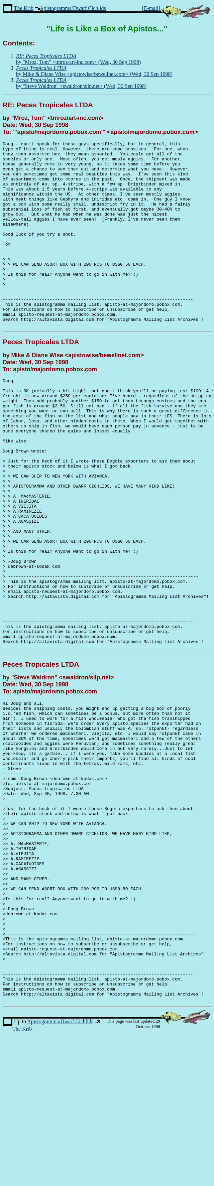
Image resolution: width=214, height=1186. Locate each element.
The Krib (23, 8)
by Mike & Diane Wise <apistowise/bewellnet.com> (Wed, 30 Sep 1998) (94, 71)
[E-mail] (151, 8)
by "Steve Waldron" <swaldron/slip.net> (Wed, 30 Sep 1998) (81, 83)
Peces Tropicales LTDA (41, 379)
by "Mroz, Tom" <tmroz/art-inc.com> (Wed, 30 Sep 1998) (78, 59)
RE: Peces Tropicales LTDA (48, 105)
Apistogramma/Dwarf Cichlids (73, 8)
